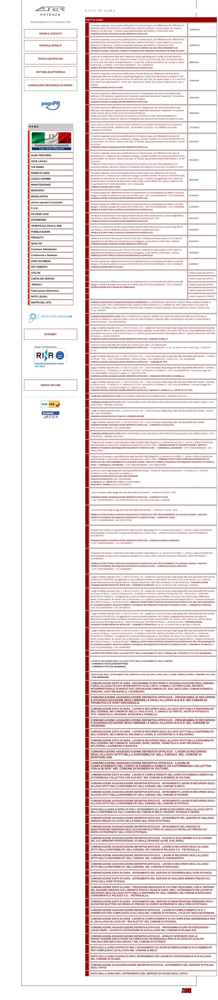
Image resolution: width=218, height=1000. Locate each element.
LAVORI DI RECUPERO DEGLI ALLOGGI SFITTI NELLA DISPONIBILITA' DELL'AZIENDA (132, 661)
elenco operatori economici (47, 202)
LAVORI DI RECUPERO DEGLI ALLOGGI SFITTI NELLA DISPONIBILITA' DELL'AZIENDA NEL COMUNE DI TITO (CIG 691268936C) (151, 653)
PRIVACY (37, 284)
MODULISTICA (39, 196)
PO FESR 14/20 (40, 214)
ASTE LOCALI (39, 161)
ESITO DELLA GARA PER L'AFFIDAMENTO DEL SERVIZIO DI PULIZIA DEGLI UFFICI (139, 973)
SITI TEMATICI (39, 267)
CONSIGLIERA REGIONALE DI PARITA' (50, 85)
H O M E (33, 126)
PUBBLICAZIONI (40, 231)
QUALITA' (36, 243)
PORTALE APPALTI (51, 45)
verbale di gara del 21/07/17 (201, 273)
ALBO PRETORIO (41, 155)
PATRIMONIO (38, 220)
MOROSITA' (38, 190)
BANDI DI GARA (40, 173)
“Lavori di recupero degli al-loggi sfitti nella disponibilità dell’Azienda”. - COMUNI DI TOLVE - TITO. (134, 510)
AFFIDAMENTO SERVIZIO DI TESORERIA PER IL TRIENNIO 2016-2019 (139, 396)
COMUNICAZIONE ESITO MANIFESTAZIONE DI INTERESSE (118, 302)
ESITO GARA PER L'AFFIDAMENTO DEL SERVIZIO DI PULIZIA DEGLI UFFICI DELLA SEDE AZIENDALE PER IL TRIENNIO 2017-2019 (153, 674)
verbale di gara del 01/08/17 (201, 284)
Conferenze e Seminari (44, 255)
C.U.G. (35, 208)
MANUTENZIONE (41, 184)
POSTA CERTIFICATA (50, 58)
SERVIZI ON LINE (51, 385)
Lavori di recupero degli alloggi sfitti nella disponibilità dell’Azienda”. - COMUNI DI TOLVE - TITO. (133, 492)
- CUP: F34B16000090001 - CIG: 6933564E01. (149, 566)
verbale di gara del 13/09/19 (201, 296)
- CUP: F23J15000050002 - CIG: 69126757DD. (149, 517)
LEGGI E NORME (41, 178)
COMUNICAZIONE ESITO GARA (105, 316)
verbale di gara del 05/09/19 (201, 290)
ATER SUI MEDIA (41, 261)
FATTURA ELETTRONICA (50, 72)
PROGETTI (37, 237)
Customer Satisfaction (44, 249)
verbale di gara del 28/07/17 (201, 279)
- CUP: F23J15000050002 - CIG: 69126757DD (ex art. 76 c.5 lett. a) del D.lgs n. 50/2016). (130, 500)
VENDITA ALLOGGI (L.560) (46, 225)
